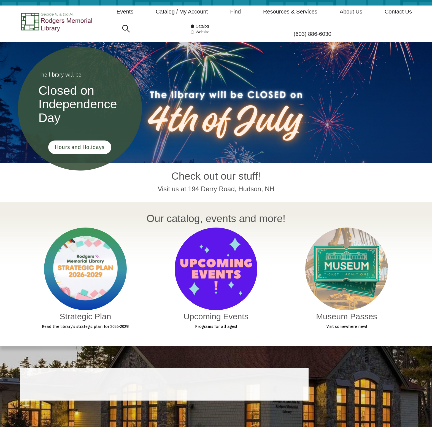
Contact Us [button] (398, 12)
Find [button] (235, 12)
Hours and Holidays (79, 146)
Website (201, 32)
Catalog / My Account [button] (182, 12)
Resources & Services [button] (290, 12)
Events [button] (125, 12)
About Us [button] (351, 12)
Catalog (200, 26)
